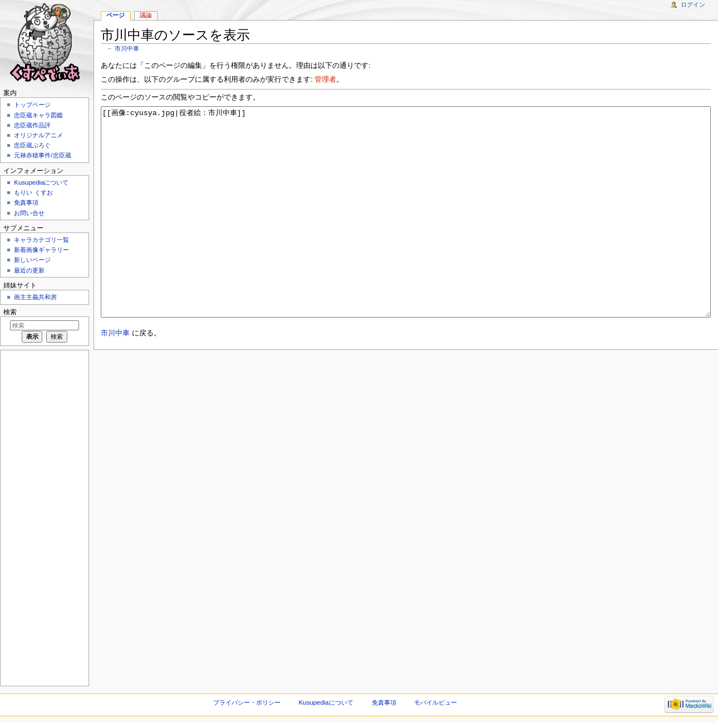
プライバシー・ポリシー (247, 702)
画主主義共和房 (35, 297)
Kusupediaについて (41, 182)
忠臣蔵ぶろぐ (32, 145)
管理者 (325, 79)
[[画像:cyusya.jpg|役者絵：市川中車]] (406, 232)
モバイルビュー (435, 702)
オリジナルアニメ (38, 135)
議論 (146, 15)
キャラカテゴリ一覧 (41, 239)
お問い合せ (29, 213)
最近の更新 (29, 270)
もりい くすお (33, 192)
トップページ (32, 104)
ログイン (693, 4)
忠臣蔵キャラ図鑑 (38, 115)
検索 (10, 312)
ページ (115, 15)
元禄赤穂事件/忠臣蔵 (42, 155)
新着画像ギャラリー (41, 249)
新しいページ (32, 259)
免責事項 (26, 202)
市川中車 (127, 48)
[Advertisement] (43, 517)
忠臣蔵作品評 (32, 125)
